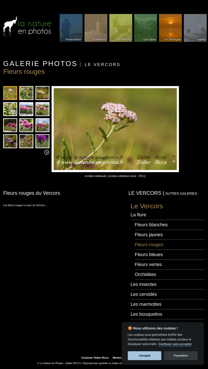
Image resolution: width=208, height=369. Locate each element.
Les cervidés (144, 294)
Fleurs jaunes (149, 234)
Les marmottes (146, 304)
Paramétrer (181, 355)
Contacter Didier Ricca (94, 357)
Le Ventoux (99, 39)
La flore (138, 214)
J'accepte (144, 355)
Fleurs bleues (149, 254)
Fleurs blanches (151, 224)
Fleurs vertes (148, 264)
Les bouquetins (146, 314)
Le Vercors (124, 39)
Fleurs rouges (149, 244)
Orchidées (145, 274)
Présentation (74, 39)
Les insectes (143, 284)
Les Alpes (150, 39)
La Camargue (172, 39)
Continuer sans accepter (175, 344)
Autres (201, 39)
